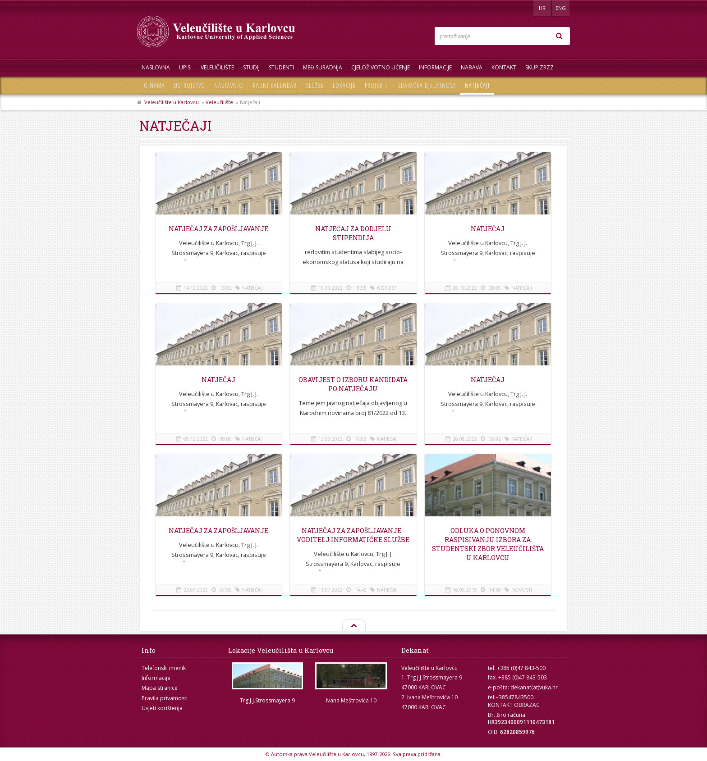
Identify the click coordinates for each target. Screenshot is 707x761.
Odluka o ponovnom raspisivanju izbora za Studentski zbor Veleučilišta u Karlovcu (488, 544)
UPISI (185, 67)
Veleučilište (217, 67)
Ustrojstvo (189, 85)
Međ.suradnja (322, 67)
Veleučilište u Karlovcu (171, 102)
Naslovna (156, 67)
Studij (251, 67)
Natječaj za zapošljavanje (218, 228)
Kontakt (503, 67)
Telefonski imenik (164, 668)
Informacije (435, 67)
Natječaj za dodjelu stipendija (353, 233)
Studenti (281, 67)
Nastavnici (229, 85)
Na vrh (353, 626)
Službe (315, 85)
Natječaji (477, 85)
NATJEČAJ (488, 228)
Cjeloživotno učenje (380, 67)
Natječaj (218, 379)
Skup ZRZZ (539, 67)
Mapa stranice (160, 688)
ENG (561, 8)
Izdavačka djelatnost (426, 85)
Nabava (471, 67)
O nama (154, 85)
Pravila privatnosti (165, 698)
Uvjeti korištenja (162, 708)
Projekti (376, 85)
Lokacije (344, 85)
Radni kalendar (275, 85)
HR (542, 8)
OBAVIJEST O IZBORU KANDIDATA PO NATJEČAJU (353, 384)
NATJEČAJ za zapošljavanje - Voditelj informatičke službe (353, 535)
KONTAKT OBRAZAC (514, 705)
